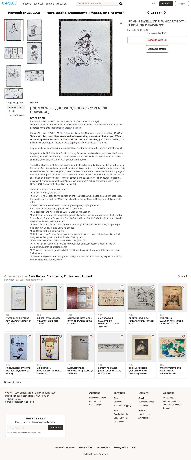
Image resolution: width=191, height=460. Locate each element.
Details (12, 111)
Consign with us (156, 39)
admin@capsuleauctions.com (19, 401)
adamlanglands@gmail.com (68, 127)
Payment (117, 402)
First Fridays (119, 422)
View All (182, 276)
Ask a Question (157, 48)
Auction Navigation (17, 115)
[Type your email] (28, 427)
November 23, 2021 (24, 12)
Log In (182, 3)
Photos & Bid (15, 107)
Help (153, 3)
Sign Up (166, 3)
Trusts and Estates (146, 402)
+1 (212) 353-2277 (14, 398)
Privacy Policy (37, 432)
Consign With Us (121, 414)
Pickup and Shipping (122, 405)
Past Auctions (144, 414)
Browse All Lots (12, 382)
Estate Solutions (121, 418)
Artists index (143, 418)
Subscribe (56, 427)
